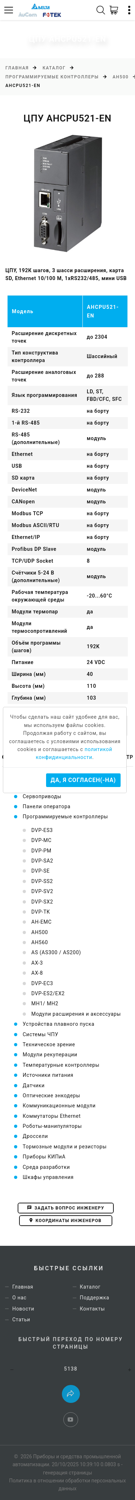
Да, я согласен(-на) (83, 780)
